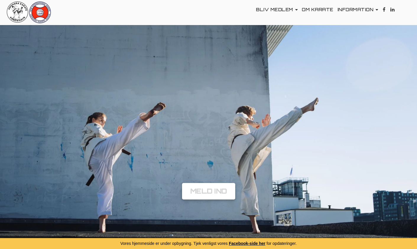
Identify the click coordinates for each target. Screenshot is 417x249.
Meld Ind (208, 191)
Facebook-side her (247, 243)
